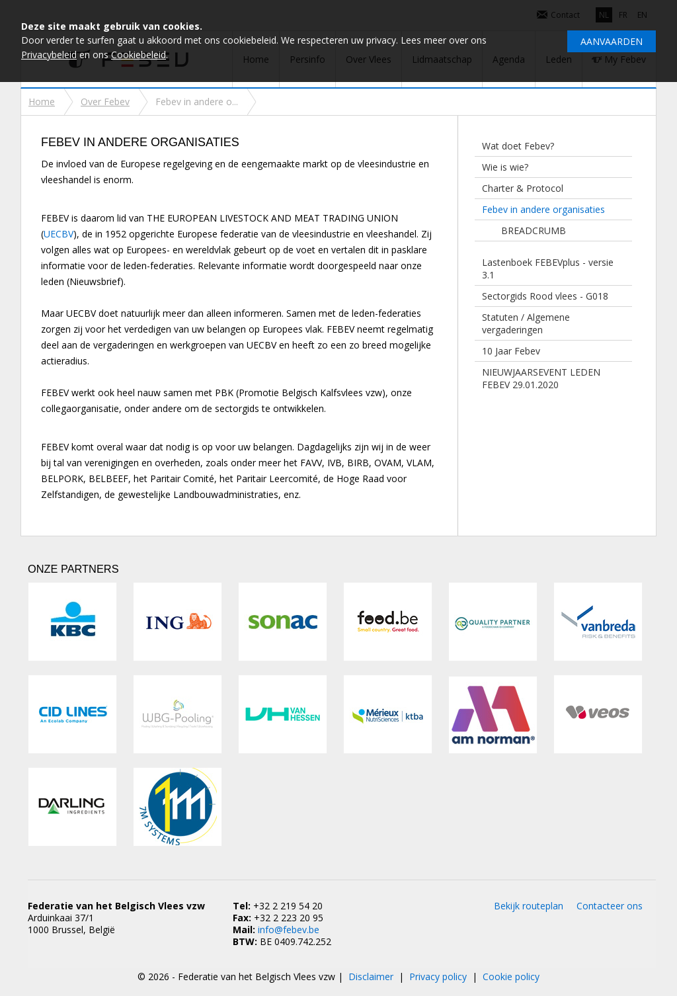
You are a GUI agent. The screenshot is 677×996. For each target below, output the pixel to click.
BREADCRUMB (533, 230)
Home (41, 101)
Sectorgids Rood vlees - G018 (545, 296)
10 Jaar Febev (511, 351)
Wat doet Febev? (518, 146)
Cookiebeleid (138, 54)
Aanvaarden (611, 41)
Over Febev (105, 101)
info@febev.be (288, 929)
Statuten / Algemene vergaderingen (526, 323)
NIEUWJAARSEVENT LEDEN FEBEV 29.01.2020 (541, 378)
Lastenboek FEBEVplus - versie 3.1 (548, 268)
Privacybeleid (49, 54)
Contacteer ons (610, 905)
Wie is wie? (505, 167)
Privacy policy (438, 976)
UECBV (58, 234)
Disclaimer (370, 976)
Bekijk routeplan (528, 905)
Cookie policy (511, 976)
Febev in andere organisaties (543, 209)
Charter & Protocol (522, 188)
